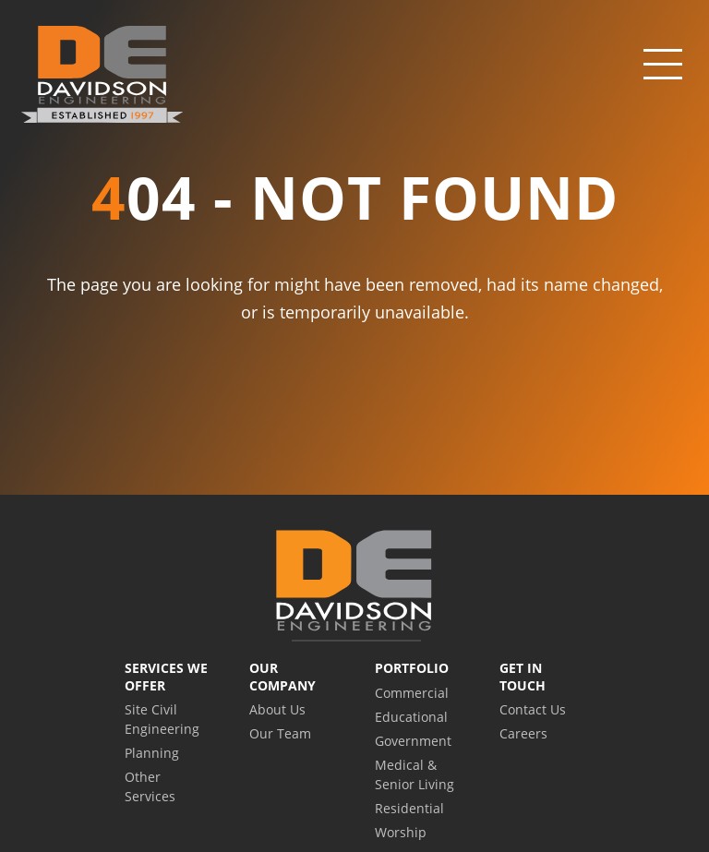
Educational (411, 717)
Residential (409, 808)
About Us (277, 709)
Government (413, 741)
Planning (152, 753)
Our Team (280, 733)
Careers (523, 733)
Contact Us (532, 709)
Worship (401, 832)
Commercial (412, 693)
